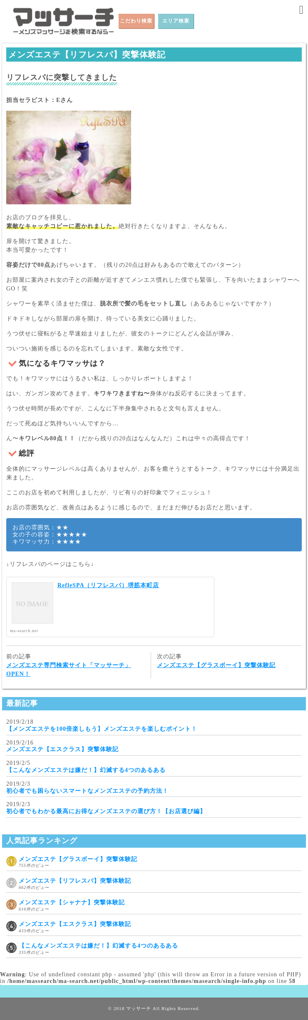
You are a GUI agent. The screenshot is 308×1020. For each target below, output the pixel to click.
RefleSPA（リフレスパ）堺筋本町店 (108, 585)
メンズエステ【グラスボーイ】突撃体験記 (216, 665)
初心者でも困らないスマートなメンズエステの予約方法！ (87, 791)
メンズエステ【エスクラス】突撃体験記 (62, 749)
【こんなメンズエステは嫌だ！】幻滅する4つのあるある (86, 770)
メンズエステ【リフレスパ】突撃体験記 (75, 881)
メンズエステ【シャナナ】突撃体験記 (72, 902)
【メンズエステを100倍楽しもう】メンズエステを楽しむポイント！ (101, 729)
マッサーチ (138, 1008)
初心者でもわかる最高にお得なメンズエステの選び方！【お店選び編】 (106, 811)
